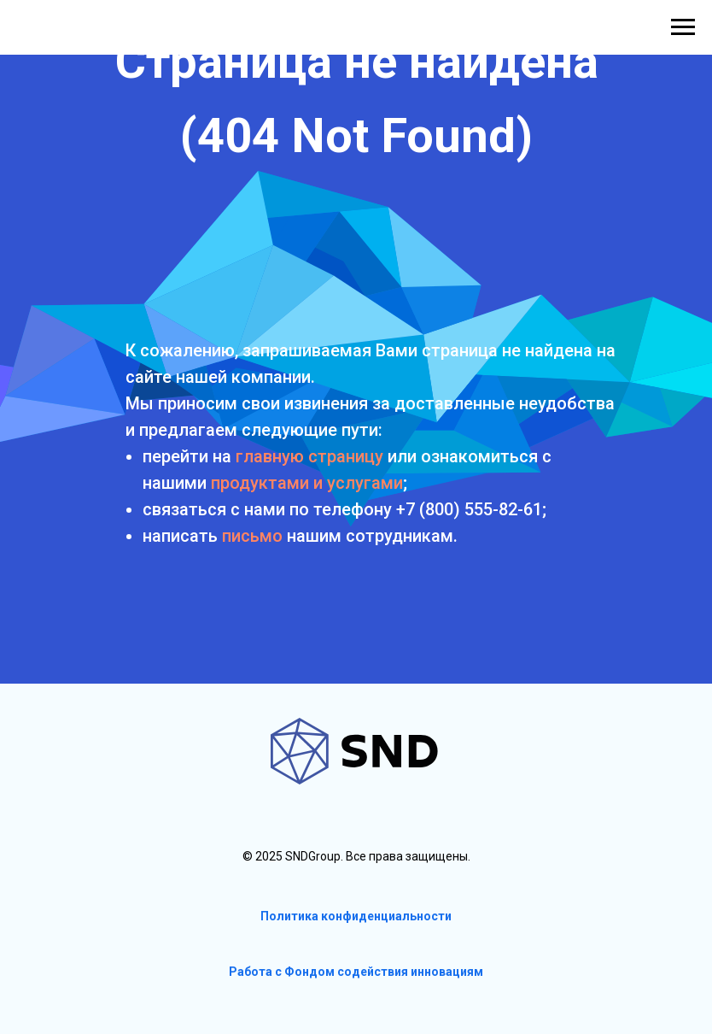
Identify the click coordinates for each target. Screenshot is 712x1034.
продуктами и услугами (307, 483)
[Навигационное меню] (683, 27)
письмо (252, 536)
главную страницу (309, 456)
